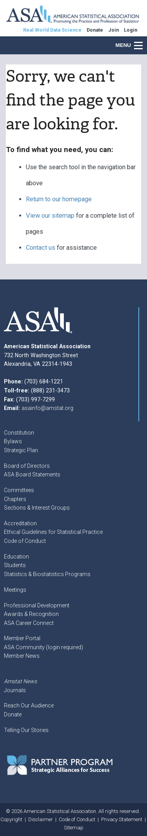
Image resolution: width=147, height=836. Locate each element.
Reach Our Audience (29, 705)
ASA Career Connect (29, 623)
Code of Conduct (25, 541)
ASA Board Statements (32, 474)
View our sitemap (50, 215)
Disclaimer (40, 819)
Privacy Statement (121, 819)
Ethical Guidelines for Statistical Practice (53, 532)
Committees (19, 490)
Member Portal (22, 638)
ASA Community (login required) (43, 647)
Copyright (11, 819)
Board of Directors (27, 466)
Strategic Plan (21, 450)
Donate (13, 714)
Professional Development (36, 605)
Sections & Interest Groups (37, 508)
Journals (15, 690)
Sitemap (73, 828)
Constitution (19, 433)
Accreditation (20, 523)
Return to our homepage (59, 199)
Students (15, 565)
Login (130, 30)
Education (16, 556)
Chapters (15, 499)
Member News (22, 656)
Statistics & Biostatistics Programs (47, 574)
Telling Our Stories (26, 730)
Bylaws (13, 441)
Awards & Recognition (31, 614)
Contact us (40, 247)
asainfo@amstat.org (47, 408)
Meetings (15, 590)
